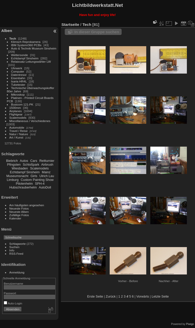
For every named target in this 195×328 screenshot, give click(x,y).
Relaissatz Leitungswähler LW (31, 61)
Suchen (14, 247)
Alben (6, 30)
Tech (12, 38)
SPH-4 (40, 183)
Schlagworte (17, 243)
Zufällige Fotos (19, 215)
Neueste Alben (19, 211)
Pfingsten (14, 164)
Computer (17, 71)
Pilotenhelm (24, 183)
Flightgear (16, 114)
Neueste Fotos (19, 208)
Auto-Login (13, 303)
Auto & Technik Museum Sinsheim (33, 48)
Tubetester (18, 84)
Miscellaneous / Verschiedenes (30, 121)
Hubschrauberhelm (23, 187)
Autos (24, 161)
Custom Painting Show (37, 180)
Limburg (13, 180)
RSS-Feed (16, 253)
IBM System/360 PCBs (26, 45)
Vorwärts (142, 296)
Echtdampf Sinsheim (25, 58)
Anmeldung (17, 272)
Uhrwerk (16, 68)
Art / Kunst (16, 137)
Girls (33, 176)
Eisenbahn (18, 78)
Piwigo (190, 323)
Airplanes (15, 111)
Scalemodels (17, 117)
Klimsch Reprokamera (26, 41)
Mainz (46, 172)
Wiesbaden (20, 168)
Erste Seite (95, 296)
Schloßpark (31, 164)
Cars (33, 161)
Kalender (15, 218)
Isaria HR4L (19, 81)
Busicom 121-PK (22, 104)
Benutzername (13, 283)
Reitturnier (46, 161)
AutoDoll (45, 187)
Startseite (70, 24)
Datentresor (19, 74)
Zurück (111, 296)
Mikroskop (18, 94)
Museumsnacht (17, 176)
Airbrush (47, 164)
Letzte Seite (160, 296)
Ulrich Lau (46, 176)
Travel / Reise (18, 130)
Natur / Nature (18, 134)
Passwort (10, 293)
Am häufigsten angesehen (26, 205)
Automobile (16, 127)
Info (11, 250)
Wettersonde (19, 55)
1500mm (15, 107)
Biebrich (12, 161)
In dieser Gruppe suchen (96, 32)
